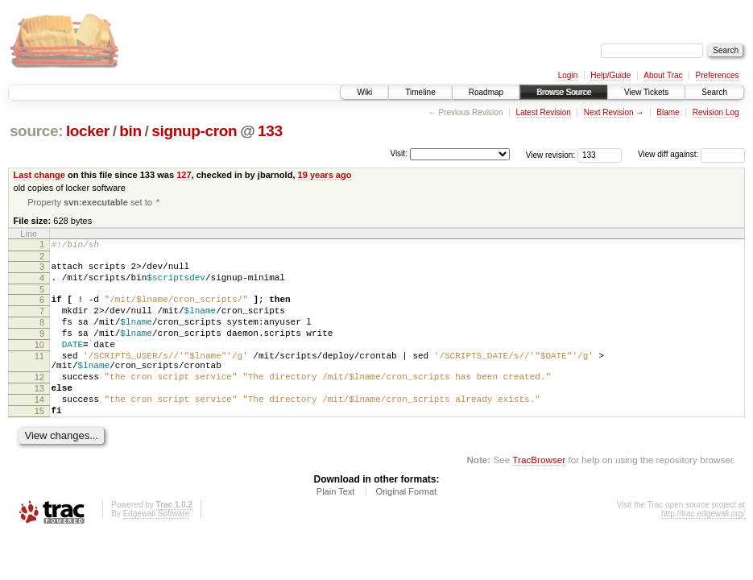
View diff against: (691, 154)
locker (88, 130)
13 (39, 416)
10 (39, 363)
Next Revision (609, 112)
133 (270, 130)
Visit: (399, 153)
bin (130, 130)
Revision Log (716, 112)
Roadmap (486, 92)
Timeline (420, 92)
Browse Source (563, 92)
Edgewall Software (155, 549)
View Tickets (646, 92)
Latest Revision (542, 112)
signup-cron (194, 130)
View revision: (551, 154)
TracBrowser (538, 495)
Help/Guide (610, 75)
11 (39, 377)
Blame (667, 112)
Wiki (364, 92)
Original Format (405, 527)
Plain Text (336, 527)
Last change (39, 175)
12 (39, 403)
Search (714, 92)
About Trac (662, 75)
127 (183, 175)
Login (567, 75)
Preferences (717, 75)
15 (39, 444)
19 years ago (325, 175)
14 (39, 430)
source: (36, 130)
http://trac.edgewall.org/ (703, 549)
